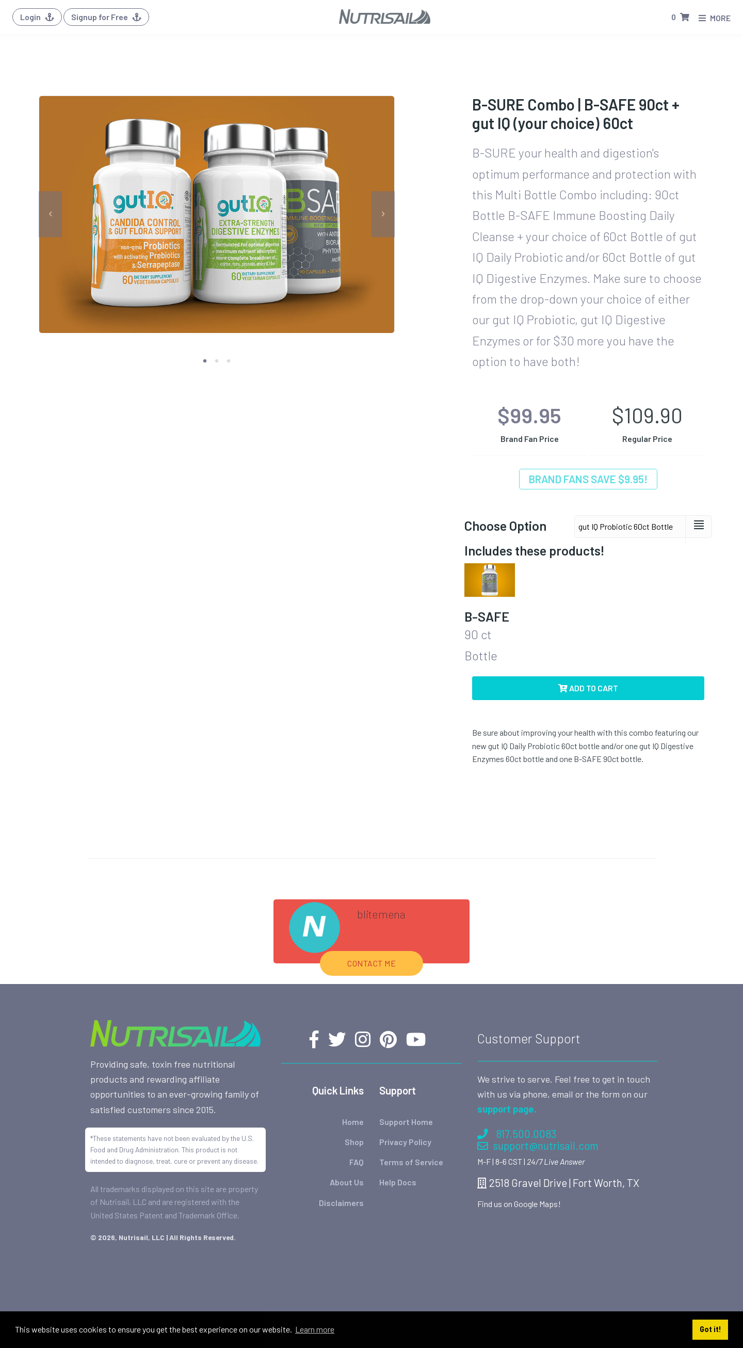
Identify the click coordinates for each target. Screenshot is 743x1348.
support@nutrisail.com (538, 1145)
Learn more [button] (314, 1329)
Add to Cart (588, 688)
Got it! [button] (710, 1329)
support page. (507, 1109)
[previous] (50, 214)
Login (37, 17)
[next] (383, 214)
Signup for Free (106, 17)
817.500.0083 (516, 1133)
